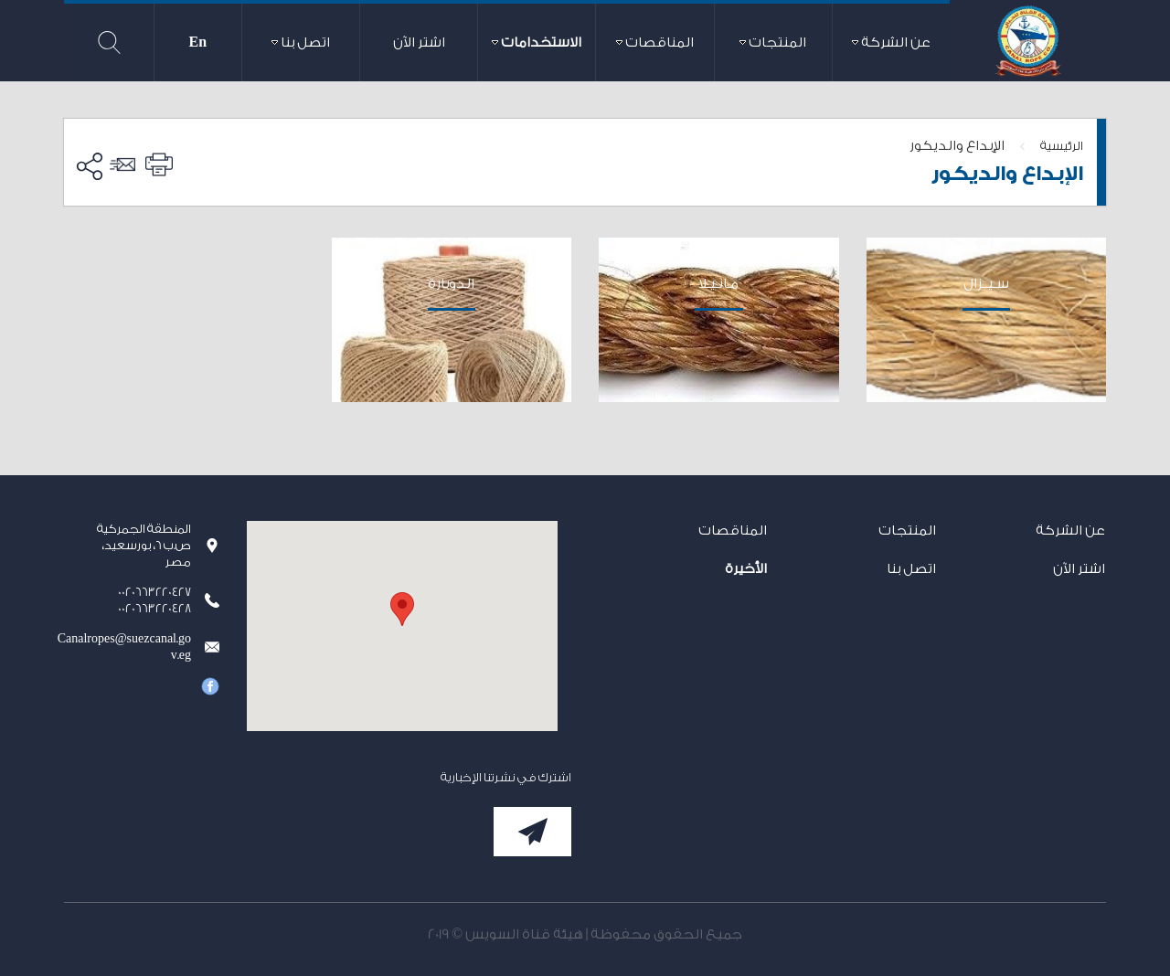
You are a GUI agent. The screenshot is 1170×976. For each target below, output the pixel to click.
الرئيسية (1061, 146)
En (198, 42)
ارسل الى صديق (125, 164)
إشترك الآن (532, 831)
